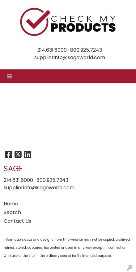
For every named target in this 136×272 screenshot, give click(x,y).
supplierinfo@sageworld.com (69, 57)
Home (11, 203)
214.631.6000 (52, 50)
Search (12, 212)
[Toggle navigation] (9, 76)
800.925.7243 (86, 50)
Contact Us (17, 221)
